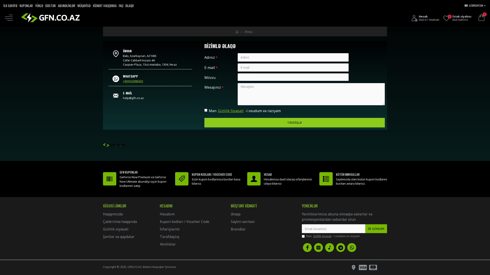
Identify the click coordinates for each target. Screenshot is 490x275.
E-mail (209, 67)
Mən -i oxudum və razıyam (242, 111)
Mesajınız (212, 87)
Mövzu (209, 77)
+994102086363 (133, 81)
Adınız (209, 57)
